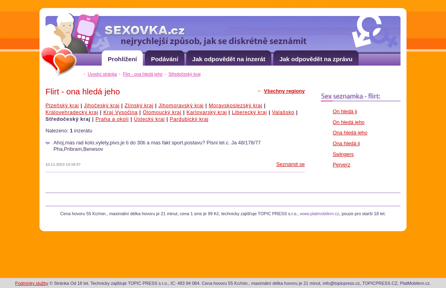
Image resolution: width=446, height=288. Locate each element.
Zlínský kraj (138, 105)
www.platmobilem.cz (319, 213)
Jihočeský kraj (101, 105)
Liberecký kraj (249, 112)
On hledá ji (345, 111)
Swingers (343, 154)
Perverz (341, 165)
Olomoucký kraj (162, 112)
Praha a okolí (112, 119)
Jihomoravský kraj (180, 105)
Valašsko (283, 112)
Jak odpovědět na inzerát (229, 56)
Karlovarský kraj (206, 112)
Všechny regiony (284, 91)
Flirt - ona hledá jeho (142, 74)
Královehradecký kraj (71, 112)
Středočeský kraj (184, 74)
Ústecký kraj (149, 119)
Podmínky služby (31, 283)
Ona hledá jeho (350, 133)
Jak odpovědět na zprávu (316, 56)
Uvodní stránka (102, 74)
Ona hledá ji (346, 143)
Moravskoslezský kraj (235, 105)
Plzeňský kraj (62, 105)
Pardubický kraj (189, 119)
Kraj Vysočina (120, 112)
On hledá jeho (349, 122)
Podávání (164, 56)
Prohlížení (122, 56)
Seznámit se (290, 164)
